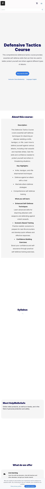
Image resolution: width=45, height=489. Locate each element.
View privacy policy (15, 486)
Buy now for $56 (22, 73)
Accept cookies (30, 486)
